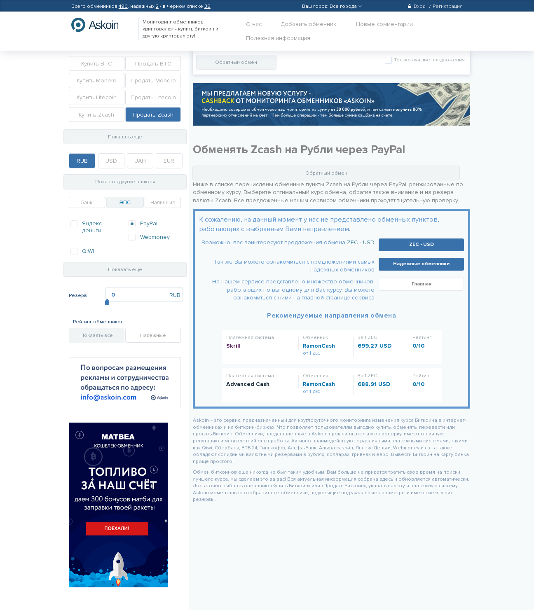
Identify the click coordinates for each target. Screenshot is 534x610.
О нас (254, 24)
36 (207, 6)
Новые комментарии (384, 24)
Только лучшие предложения (429, 60)
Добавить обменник (308, 24)
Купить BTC (96, 63)
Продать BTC (153, 63)
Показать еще (125, 137)
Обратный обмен (236, 62)
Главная (421, 284)
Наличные (163, 202)
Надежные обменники (421, 264)
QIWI (88, 251)
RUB (82, 160)
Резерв (78, 295)
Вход (416, 6)
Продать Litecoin (153, 97)
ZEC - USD (361, 242)
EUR (169, 160)
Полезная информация (278, 38)
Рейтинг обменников (98, 322)
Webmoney (155, 237)
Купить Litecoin (97, 97)
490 (123, 6)
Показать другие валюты (125, 182)
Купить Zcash (96, 114)
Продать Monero (153, 80)
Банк (87, 202)
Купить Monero (97, 80)
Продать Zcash (153, 114)
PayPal (148, 223)
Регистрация (448, 6)
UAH (140, 160)
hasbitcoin (101, 25)
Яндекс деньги (92, 227)
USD (111, 160)
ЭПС (125, 202)
